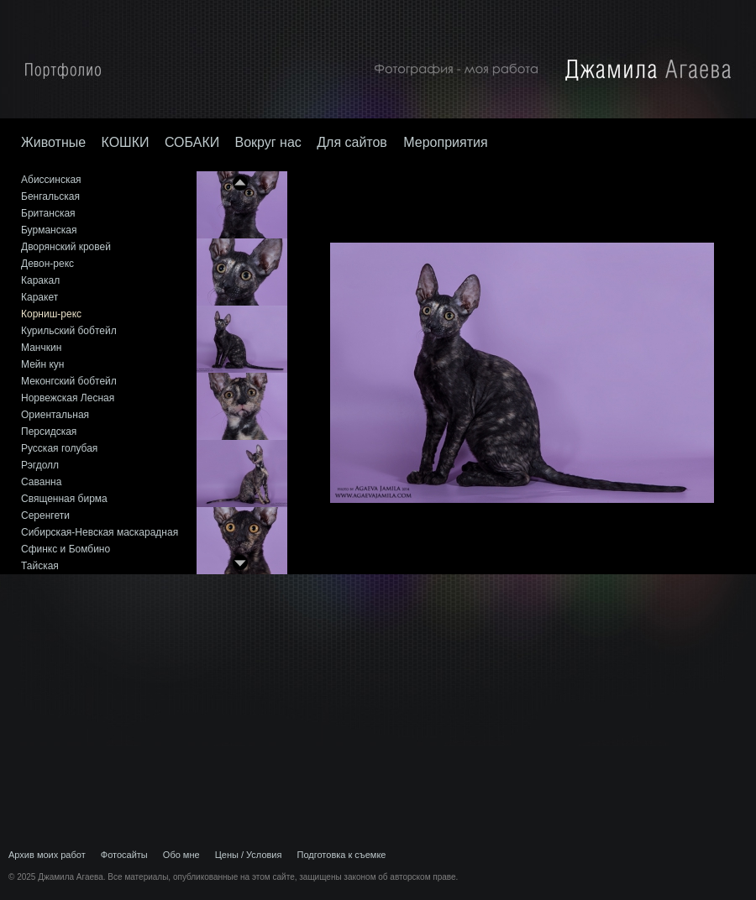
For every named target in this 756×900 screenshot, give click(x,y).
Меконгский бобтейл (69, 381)
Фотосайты (124, 855)
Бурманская (48, 230)
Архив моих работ (47, 855)
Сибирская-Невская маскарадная (99, 532)
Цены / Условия (248, 855)
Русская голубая (59, 448)
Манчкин (41, 347)
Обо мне (181, 855)
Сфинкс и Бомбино (65, 549)
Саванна (41, 482)
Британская (48, 213)
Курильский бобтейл (69, 331)
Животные (53, 142)
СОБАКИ (192, 142)
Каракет (39, 297)
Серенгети (45, 515)
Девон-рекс (47, 263)
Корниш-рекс (51, 314)
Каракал (40, 280)
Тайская (40, 566)
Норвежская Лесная (67, 398)
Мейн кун (42, 364)
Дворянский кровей (66, 247)
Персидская (48, 431)
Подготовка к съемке (341, 855)
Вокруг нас (268, 142)
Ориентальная (55, 415)
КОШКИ (125, 142)
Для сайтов (354, 142)
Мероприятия (445, 142)
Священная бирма (64, 499)
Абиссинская (51, 180)
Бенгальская (50, 196)
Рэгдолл (40, 465)
